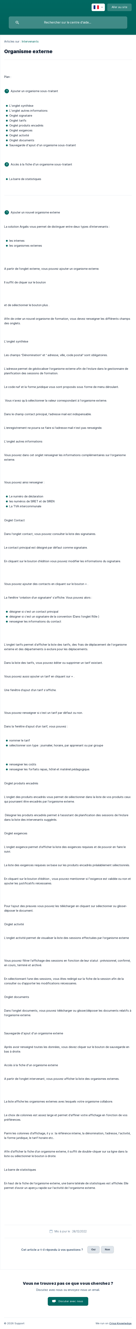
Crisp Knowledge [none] (120, 1323)
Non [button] (107, 1249)
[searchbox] (68, 22)
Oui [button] (93, 1249)
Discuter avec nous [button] (70, 1301)
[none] (98, 7)
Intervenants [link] (30, 41)
